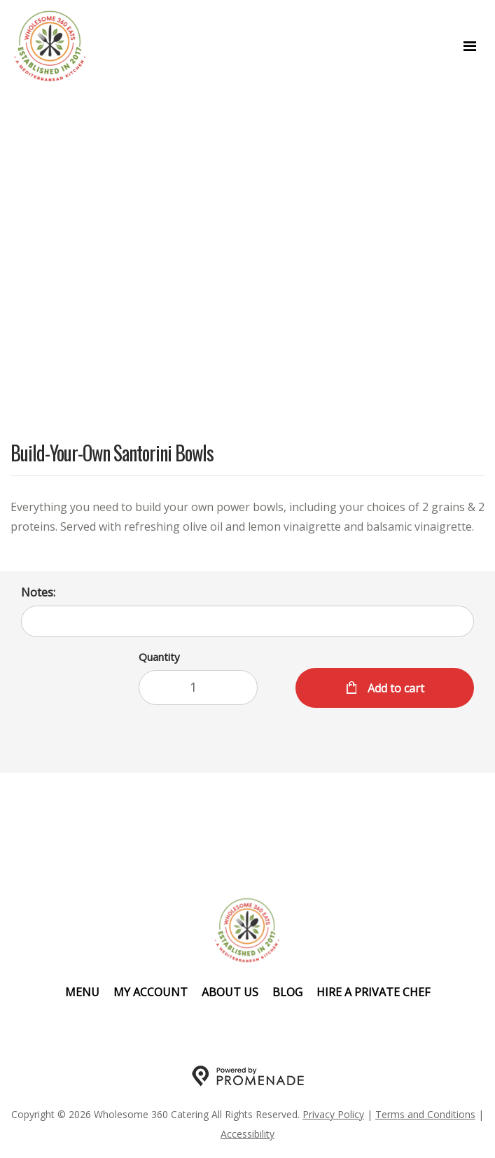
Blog (287, 992)
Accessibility (247, 1133)
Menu (82, 992)
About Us (230, 992)
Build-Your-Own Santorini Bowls (112, 454)
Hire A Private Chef (373, 992)
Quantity (159, 657)
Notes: (38, 592)
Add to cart (394, 688)
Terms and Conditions (425, 1114)
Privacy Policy (333, 1114)
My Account (150, 992)
